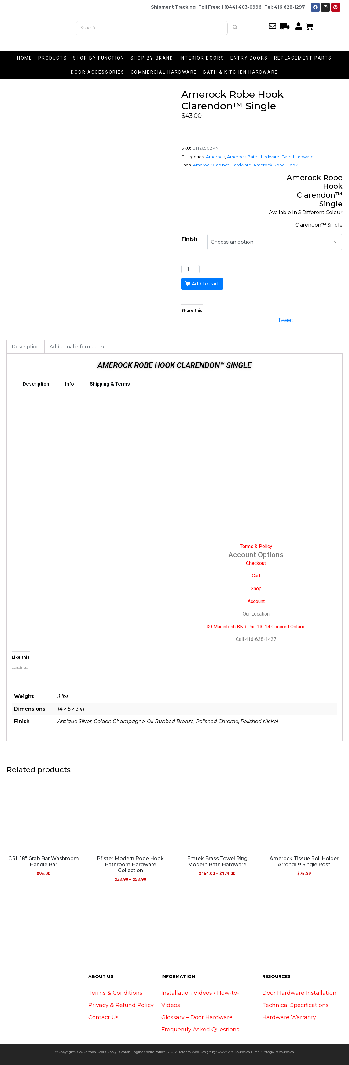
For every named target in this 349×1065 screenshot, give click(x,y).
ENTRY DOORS (249, 58)
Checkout (256, 563)
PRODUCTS (52, 58)
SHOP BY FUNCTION (98, 58)
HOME (24, 58)
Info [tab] (69, 384)
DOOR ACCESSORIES (98, 72)
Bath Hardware (297, 156)
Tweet (285, 319)
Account (256, 601)
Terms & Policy (256, 546)
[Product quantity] (190, 269)
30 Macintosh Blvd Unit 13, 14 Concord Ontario (256, 627)
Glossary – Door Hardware (197, 1017)
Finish (189, 239)
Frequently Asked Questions (200, 1029)
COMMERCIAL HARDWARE (164, 72)
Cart (256, 576)
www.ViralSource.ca (234, 1052)
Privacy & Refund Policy (121, 1005)
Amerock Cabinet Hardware (222, 164)
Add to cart (205, 284)
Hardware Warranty (289, 1017)
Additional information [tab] (77, 347)
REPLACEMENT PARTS (303, 58)
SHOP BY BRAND (152, 58)
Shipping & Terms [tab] (110, 384)
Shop (256, 588)
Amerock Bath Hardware (253, 156)
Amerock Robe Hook (275, 164)
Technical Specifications (295, 1005)
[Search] (235, 27)
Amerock (215, 156)
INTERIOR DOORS (202, 58)
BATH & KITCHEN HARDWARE (240, 72)
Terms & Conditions (115, 993)
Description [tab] (25, 347)
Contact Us (103, 1017)
